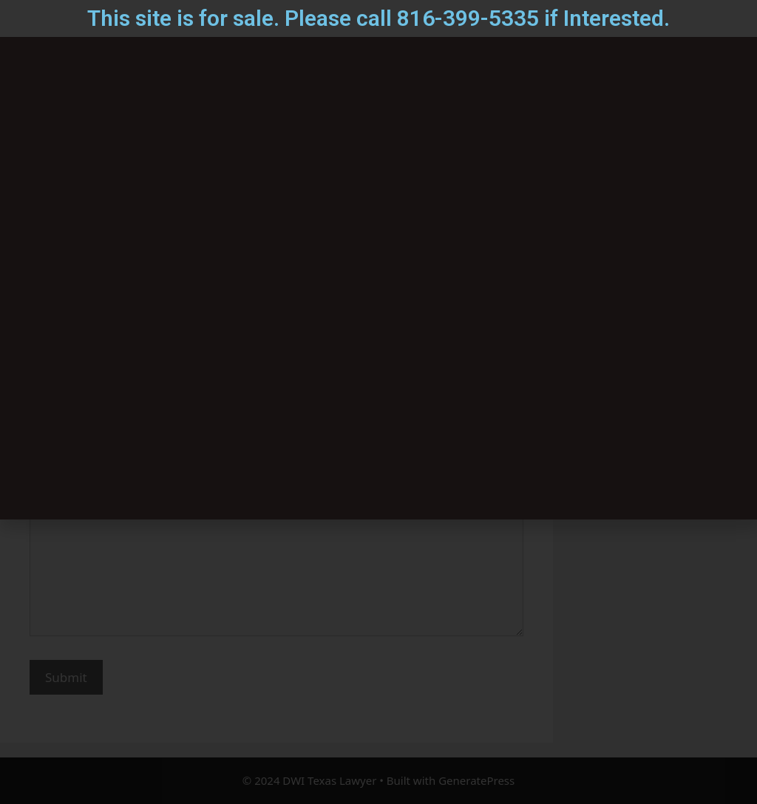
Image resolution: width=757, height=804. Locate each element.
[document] (378, 402)
